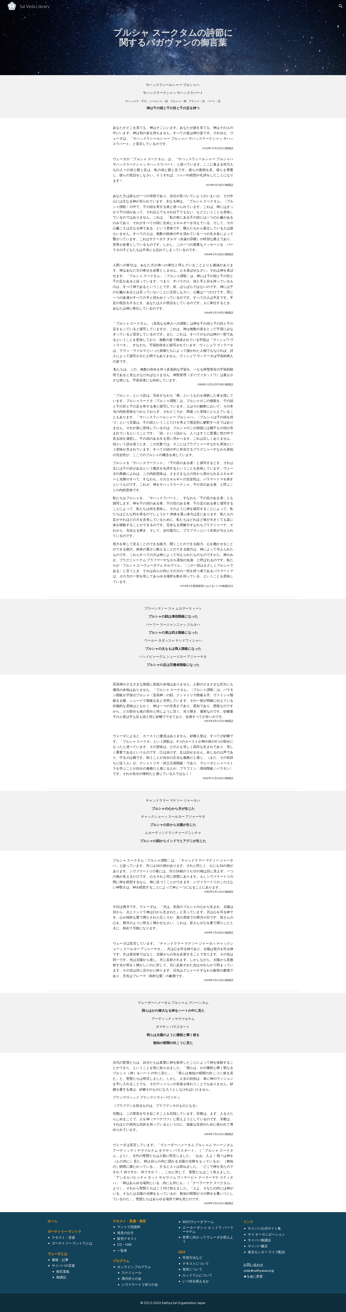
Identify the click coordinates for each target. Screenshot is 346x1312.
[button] (340, 6)
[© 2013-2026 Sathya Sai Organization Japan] (173, 1303)
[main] (173, 37)
